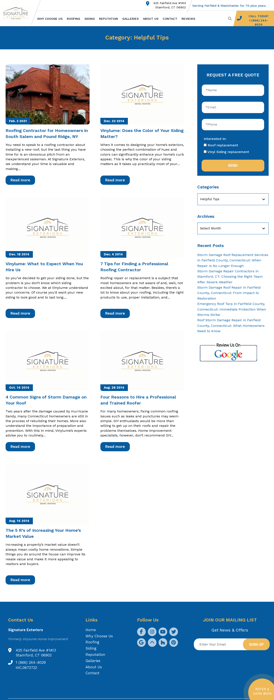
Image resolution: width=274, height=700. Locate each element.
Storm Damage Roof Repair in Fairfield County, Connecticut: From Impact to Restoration (229, 292)
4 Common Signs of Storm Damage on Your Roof (46, 400)
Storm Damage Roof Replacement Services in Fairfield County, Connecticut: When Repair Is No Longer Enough (232, 260)
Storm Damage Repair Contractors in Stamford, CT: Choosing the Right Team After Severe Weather (230, 276)
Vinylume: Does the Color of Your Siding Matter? (142, 133)
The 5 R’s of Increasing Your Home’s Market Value (43, 533)
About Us (150, 18)
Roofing (73, 18)
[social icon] (141, 631)
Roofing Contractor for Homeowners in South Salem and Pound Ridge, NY (47, 133)
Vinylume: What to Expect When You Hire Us (44, 266)
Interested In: (215, 139)
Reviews (188, 18)
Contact (170, 18)
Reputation (108, 18)
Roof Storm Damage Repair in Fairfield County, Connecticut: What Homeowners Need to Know (231, 325)
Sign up (256, 644)
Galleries (130, 18)
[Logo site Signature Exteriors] (18, 13)
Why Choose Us (50, 18)
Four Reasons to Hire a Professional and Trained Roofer (138, 400)
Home (91, 630)
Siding (89, 18)
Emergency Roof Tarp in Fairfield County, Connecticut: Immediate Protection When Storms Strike (231, 309)
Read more (20, 180)
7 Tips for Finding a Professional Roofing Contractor (134, 266)
